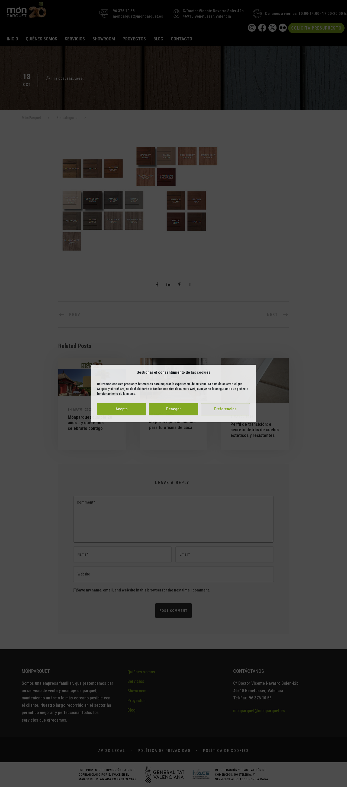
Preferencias (225, 409)
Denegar (173, 409)
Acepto (121, 409)
